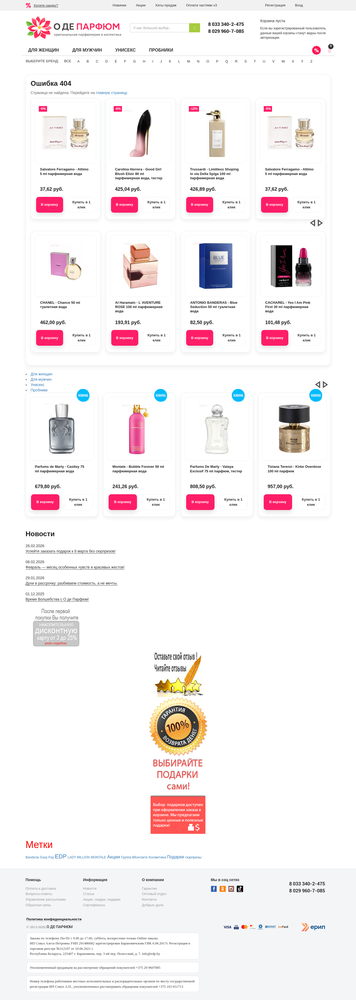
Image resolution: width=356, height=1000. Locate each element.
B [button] (88, 61)
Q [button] (226, 61)
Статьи (88, 894)
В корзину (49, 205)
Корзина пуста (272, 21)
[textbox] (159, 27)
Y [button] (302, 61)
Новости (90, 888)
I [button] (152, 61)
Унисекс (125, 50)
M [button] (188, 61)
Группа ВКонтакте (134, 857)
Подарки (175, 857)
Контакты (149, 899)
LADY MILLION (79, 857)
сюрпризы (193, 857)
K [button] (170, 61)
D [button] (106, 61)
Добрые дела (152, 905)
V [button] (273, 61)
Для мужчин (87, 50)
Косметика (157, 857)
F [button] (125, 61)
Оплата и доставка (41, 888)
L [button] (179, 61)
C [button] (97, 61)
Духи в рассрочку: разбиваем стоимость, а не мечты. (72, 583)
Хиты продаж (166, 5)
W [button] (283, 61)
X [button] (293, 61)
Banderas (32, 857)
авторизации (269, 38)
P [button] (217, 61)
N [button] (198, 61)
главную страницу (111, 93)
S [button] (245, 61)
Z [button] (311, 61)
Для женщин (43, 50)
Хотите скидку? (46, 5)
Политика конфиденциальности (54, 919)
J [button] (161, 61)
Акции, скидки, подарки (102, 899)
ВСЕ (67, 61)
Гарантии (149, 888)
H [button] (144, 61)
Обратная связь (38, 905)
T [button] (255, 61)
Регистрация (275, 5)
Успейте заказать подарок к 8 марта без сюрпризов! (71, 551)
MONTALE (98, 857)
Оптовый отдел (154, 894)
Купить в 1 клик (81, 204)
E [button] (116, 61)
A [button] (78, 61)
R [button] (236, 61)
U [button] (264, 61)
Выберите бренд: (42, 61)
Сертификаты (94, 905)
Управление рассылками (46, 899)
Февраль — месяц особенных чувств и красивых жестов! (75, 567)
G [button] (134, 61)
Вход (299, 5)
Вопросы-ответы (39, 894)
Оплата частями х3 (201, 5)
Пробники (161, 50)
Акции (141, 5)
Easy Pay (47, 857)
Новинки (119, 5)
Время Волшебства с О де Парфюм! (57, 599)
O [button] (207, 61)
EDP (61, 856)
